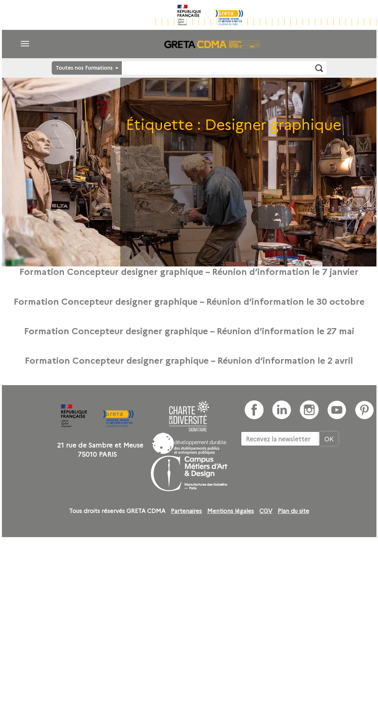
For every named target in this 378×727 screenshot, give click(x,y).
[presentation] (299, 469)
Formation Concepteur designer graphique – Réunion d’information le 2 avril (189, 360)
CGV (265, 511)
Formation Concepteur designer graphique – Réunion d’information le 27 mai (189, 330)
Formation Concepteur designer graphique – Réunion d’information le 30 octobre (189, 301)
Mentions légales (230, 511)
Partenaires (186, 511)
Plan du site (293, 511)
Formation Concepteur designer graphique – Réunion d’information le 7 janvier (189, 271)
